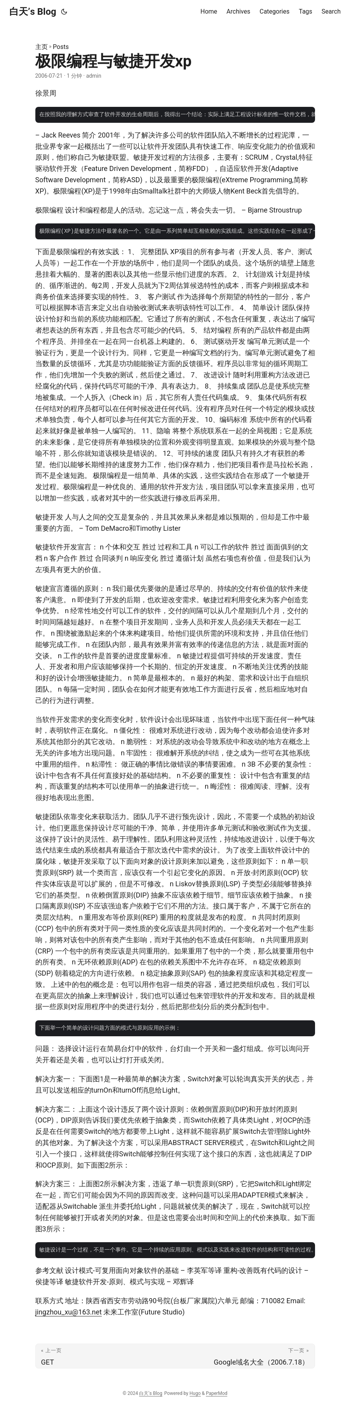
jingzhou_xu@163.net (68, 1312)
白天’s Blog (32, 11)
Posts (61, 47)
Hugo (195, 1393)
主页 (41, 47)
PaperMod (216, 1393)
